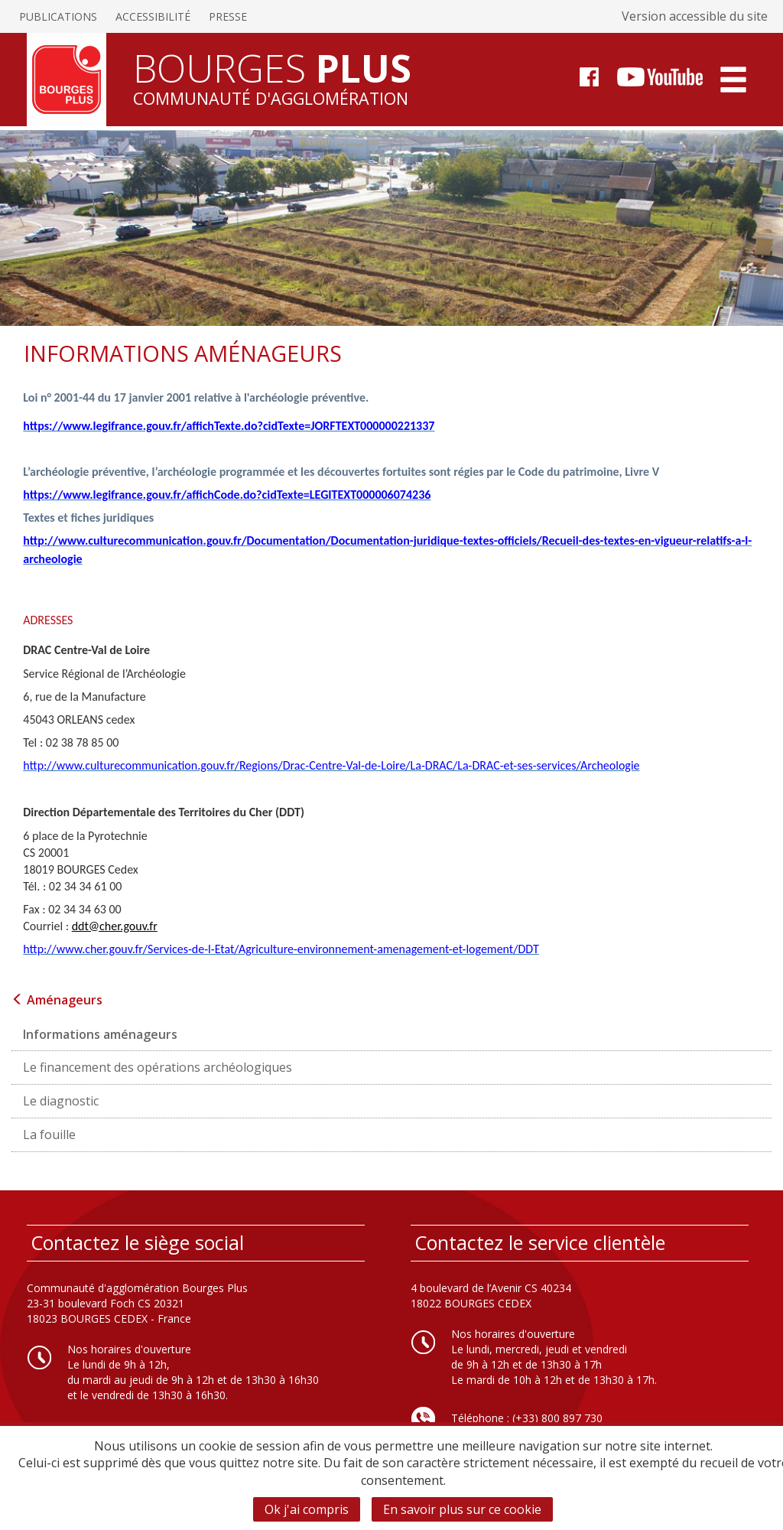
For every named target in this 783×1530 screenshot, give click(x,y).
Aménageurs (56, 999)
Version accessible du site (695, 16)
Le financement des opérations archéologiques (157, 1067)
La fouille (49, 1134)
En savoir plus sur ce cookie (462, 1509)
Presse (228, 16)
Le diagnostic (61, 1100)
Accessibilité (152, 16)
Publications (58, 16)
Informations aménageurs (100, 1034)
